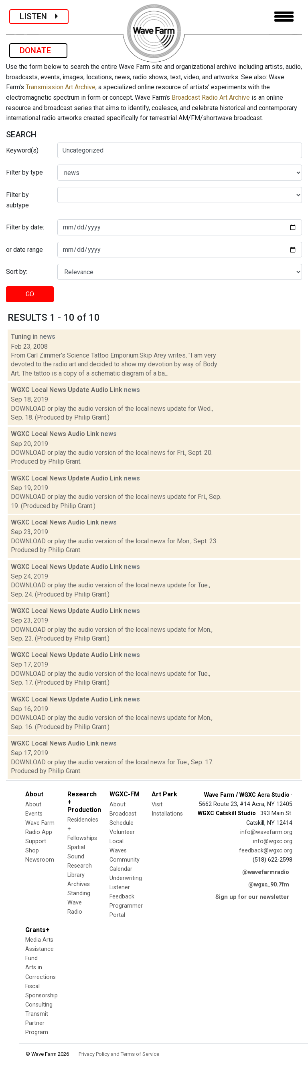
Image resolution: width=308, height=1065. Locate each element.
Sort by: (16, 271)
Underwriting (125, 878)
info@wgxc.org (272, 841)
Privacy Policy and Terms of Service (119, 1054)
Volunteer (122, 832)
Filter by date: (25, 227)
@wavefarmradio (265, 872)
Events (34, 813)
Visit (157, 804)
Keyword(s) (22, 150)
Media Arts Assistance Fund (39, 949)
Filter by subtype (17, 200)
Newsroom (39, 859)
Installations (167, 813)
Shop (32, 850)
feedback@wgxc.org (265, 850)
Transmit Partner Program (36, 1023)
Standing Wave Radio (78, 902)
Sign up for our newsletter (252, 897)
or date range (24, 249)
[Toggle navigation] (284, 17)
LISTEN (39, 16)
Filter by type (24, 172)
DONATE (38, 50)
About (33, 804)
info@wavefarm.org (266, 832)
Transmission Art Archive (60, 87)
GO (30, 294)
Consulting (39, 1004)
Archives (78, 884)
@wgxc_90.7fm (268, 884)
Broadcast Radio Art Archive (211, 97)
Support (35, 841)
